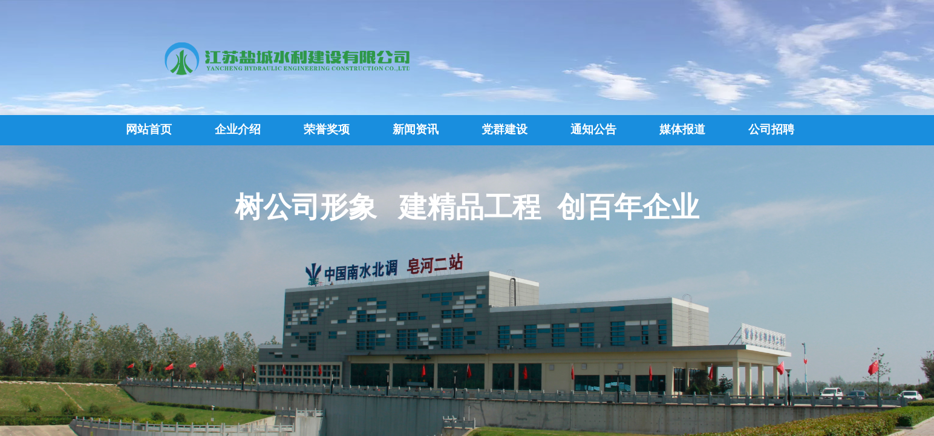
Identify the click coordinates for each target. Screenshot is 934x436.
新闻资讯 (416, 129)
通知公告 (593, 129)
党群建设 (504, 129)
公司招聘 (771, 129)
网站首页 (149, 129)
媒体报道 (682, 129)
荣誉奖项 (327, 129)
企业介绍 (238, 129)
